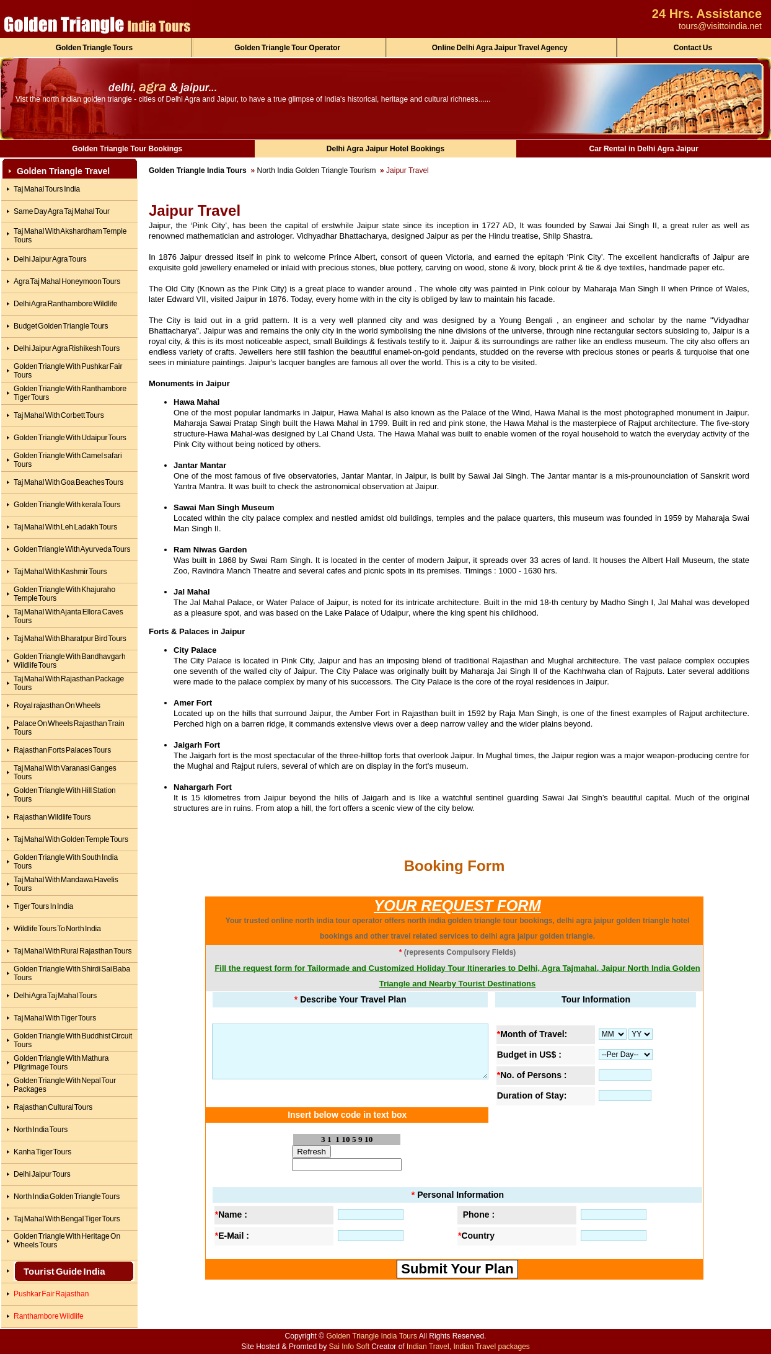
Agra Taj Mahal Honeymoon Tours (67, 281)
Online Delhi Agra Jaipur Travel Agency (500, 47)
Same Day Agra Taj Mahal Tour (62, 211)
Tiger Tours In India (43, 906)
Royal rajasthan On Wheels (57, 705)
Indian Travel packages (491, 1346)
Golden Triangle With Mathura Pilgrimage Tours (61, 1062)
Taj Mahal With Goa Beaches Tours (68, 482)
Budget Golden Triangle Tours (61, 326)
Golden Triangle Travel (63, 171)
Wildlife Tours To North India (57, 928)
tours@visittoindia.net (720, 26)
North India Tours (41, 1129)
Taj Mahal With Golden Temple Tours (71, 839)
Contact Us (693, 47)
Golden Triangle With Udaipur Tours (70, 437)
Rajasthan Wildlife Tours (52, 817)
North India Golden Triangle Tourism (316, 170)
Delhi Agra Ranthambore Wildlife (65, 303)
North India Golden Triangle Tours (67, 1196)
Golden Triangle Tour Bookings (127, 148)
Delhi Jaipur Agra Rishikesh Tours (67, 348)
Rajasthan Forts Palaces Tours (62, 750)
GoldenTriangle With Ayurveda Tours (72, 549)
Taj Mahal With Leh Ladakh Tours (65, 527)
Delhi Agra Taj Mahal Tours (55, 995)
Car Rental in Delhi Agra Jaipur (643, 148)
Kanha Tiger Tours (42, 1152)
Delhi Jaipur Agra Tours (50, 259)
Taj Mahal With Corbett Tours (59, 415)
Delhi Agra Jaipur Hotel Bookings (385, 148)
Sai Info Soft (349, 1346)
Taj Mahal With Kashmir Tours (60, 571)
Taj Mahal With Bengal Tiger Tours (67, 1219)
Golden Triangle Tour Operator (287, 47)
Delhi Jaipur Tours (42, 1174)
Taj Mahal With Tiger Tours (55, 1018)
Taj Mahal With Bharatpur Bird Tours (70, 638)
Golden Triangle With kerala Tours (67, 504)
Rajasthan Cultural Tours (53, 1107)
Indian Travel (428, 1346)
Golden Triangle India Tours (198, 170)
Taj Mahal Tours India (47, 189)
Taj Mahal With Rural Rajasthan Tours (73, 951)
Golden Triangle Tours (94, 47)
